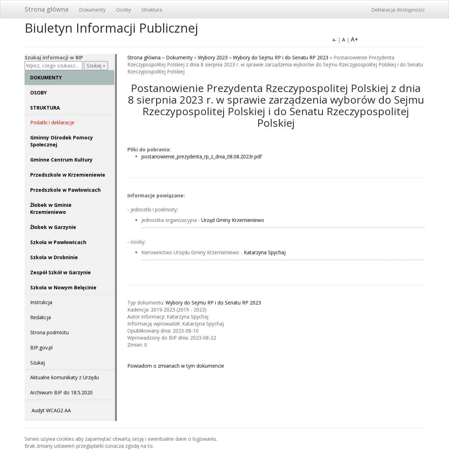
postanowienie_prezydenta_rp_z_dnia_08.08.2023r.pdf (201, 156)
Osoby (123, 9)
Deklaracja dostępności (397, 9)
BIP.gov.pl (41, 347)
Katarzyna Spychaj (265, 252)
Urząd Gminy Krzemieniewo (232, 220)
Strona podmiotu (49, 332)
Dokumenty (92, 9)
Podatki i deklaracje (52, 122)
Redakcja (40, 317)
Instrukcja (41, 302)
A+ (354, 39)
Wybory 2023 (213, 57)
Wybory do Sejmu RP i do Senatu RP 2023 (280, 57)
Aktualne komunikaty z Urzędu (64, 377)
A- (334, 39)
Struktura (151, 9)
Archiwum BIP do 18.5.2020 (61, 392)
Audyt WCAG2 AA (51, 410)
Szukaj (37, 362)
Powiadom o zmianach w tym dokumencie (175, 365)
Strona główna (46, 9)
